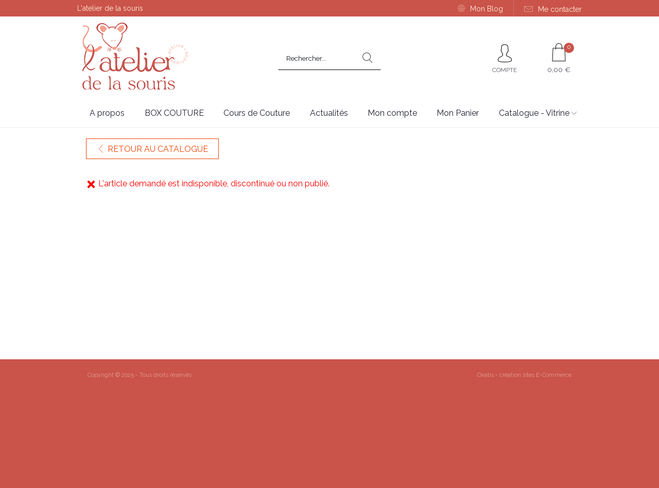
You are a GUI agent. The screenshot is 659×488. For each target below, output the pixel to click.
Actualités (329, 113)
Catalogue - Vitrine (534, 113)
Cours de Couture (256, 113)
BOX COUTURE (174, 113)
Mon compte (392, 113)
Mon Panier (458, 113)
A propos (107, 113)
